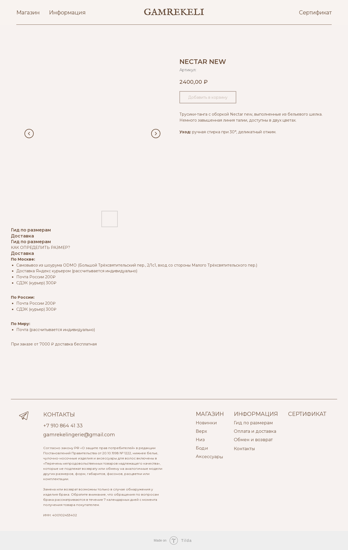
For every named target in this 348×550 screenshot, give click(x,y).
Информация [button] (67, 12)
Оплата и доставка (255, 431)
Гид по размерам (253, 422)
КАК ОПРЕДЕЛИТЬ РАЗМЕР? (40, 247)
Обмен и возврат (253, 439)
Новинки (206, 422)
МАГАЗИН (210, 414)
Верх (201, 431)
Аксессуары (209, 456)
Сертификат (315, 12)
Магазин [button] (28, 12)
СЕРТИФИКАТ (307, 414)
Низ (200, 439)
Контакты (244, 448)
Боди (202, 448)
